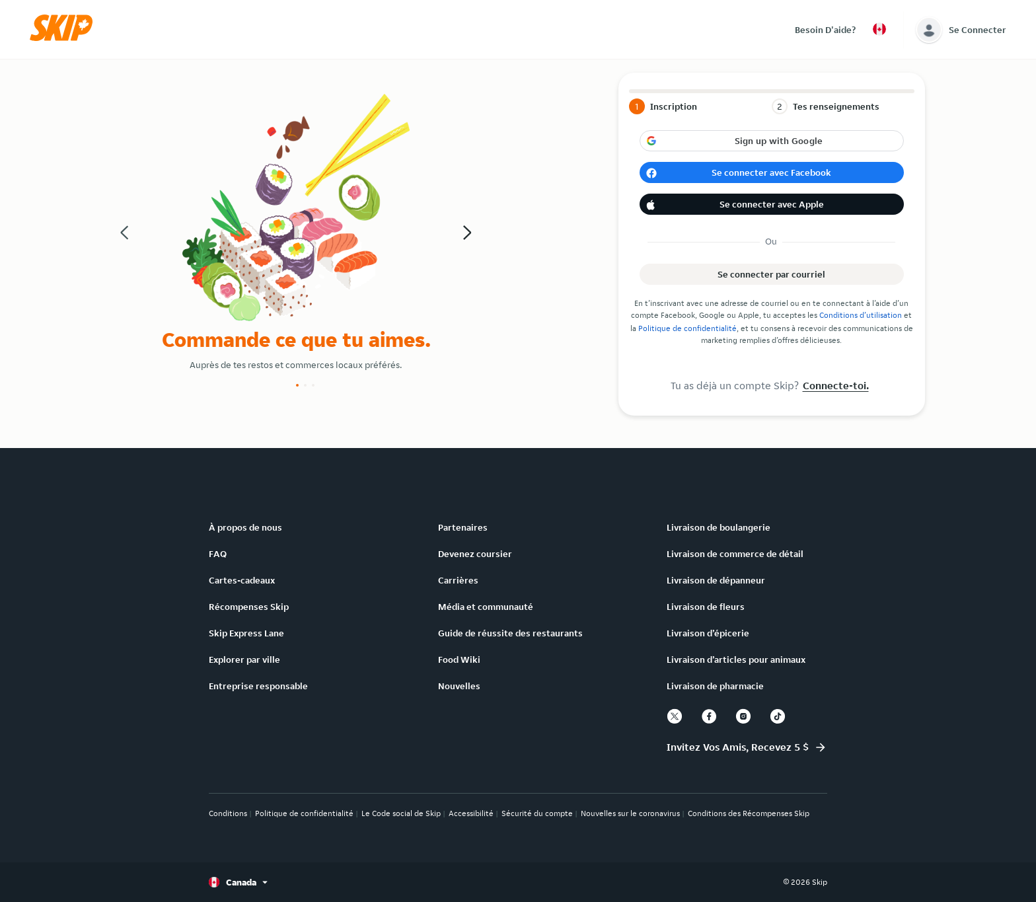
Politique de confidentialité (687, 328)
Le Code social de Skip (401, 813)
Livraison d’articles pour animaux (736, 659)
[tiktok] (778, 716)
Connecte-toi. (836, 386)
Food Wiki (459, 659)
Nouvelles (459, 686)
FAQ (218, 554)
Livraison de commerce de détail (735, 554)
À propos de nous (245, 527)
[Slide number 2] (305, 385)
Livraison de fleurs (706, 607)
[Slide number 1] (297, 385)
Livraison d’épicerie (708, 633)
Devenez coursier (475, 554)
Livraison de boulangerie (718, 527)
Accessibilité (471, 813)
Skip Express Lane (246, 633)
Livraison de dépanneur (716, 580)
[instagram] (743, 716)
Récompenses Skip (249, 607)
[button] (65, 38)
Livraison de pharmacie (715, 686)
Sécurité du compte (537, 813)
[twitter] (675, 716)
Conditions (228, 813)
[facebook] (709, 716)
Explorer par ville (244, 659)
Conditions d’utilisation (860, 315)
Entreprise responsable (258, 686)
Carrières (458, 580)
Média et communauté (485, 607)
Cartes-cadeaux (242, 580)
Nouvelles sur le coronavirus (630, 813)
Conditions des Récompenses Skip (748, 813)
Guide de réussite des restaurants (510, 633)
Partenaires (463, 527)
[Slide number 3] (313, 385)
